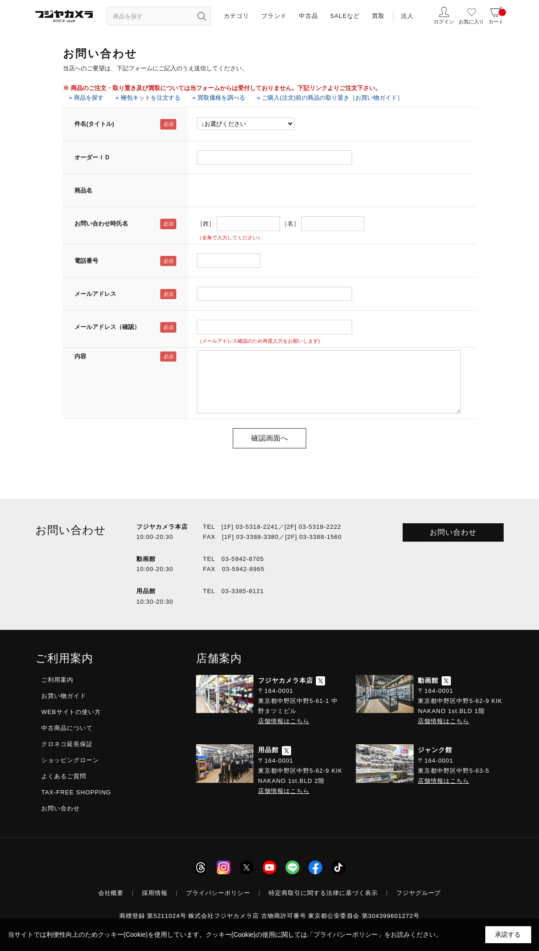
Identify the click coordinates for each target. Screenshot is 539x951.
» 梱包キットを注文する (148, 97)
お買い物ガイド (63, 695)
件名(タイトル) (94, 123)
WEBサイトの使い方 (71, 711)
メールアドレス (95, 293)
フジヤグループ (418, 892)
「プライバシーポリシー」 (345, 934)
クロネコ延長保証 (67, 744)
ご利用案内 (57, 679)
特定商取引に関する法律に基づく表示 (323, 892)
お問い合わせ (453, 532)
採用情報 (155, 892)
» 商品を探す (86, 97)
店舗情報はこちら (283, 721)
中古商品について (67, 728)
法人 (407, 15)
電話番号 (86, 260)
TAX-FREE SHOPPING (76, 792)
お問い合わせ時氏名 (101, 223)
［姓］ (206, 223)
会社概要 (111, 892)
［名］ (290, 223)
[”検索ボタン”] (201, 16)
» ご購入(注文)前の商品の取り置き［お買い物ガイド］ (330, 97)
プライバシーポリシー (218, 892)
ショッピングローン (70, 760)
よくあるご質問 (63, 776)
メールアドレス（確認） (107, 326)
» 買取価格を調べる (218, 97)
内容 (80, 356)
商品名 (83, 190)
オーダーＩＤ (92, 157)
